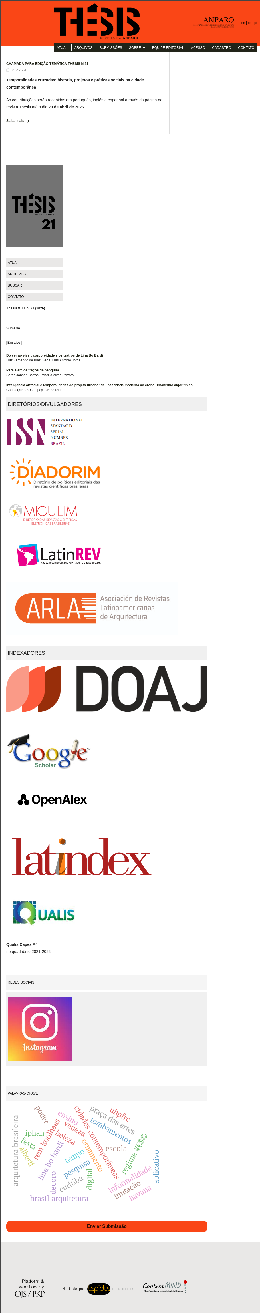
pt (255, 23)
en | (244, 23)
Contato (246, 48)
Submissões (110, 48)
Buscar (15, 285)
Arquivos (83, 48)
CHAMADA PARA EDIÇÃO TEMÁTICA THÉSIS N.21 (47, 64)
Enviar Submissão (107, 1226)
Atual (62, 48)
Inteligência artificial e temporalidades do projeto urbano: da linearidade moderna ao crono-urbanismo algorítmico (99, 385)
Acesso (198, 48)
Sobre (135, 48)
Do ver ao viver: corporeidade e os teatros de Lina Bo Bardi (54, 355)
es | (251, 23)
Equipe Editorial (168, 48)
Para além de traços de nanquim (32, 370)
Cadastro (221, 48)
